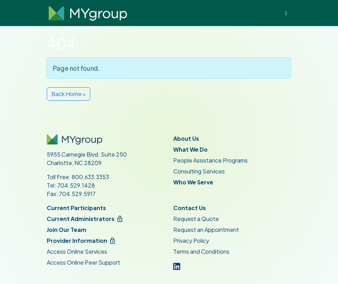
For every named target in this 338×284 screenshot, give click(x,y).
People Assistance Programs (210, 160)
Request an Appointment (206, 229)
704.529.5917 (77, 193)
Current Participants (76, 208)
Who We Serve (193, 182)
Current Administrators (81, 218)
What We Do (190, 149)
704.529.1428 (76, 185)
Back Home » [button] (68, 93)
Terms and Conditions (201, 251)
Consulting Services (199, 171)
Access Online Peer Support (83, 262)
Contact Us (189, 208)
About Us (186, 138)
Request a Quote (196, 218)
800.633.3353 (90, 177)
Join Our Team (66, 229)
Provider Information (77, 240)
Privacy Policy (191, 240)
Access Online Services (77, 251)
